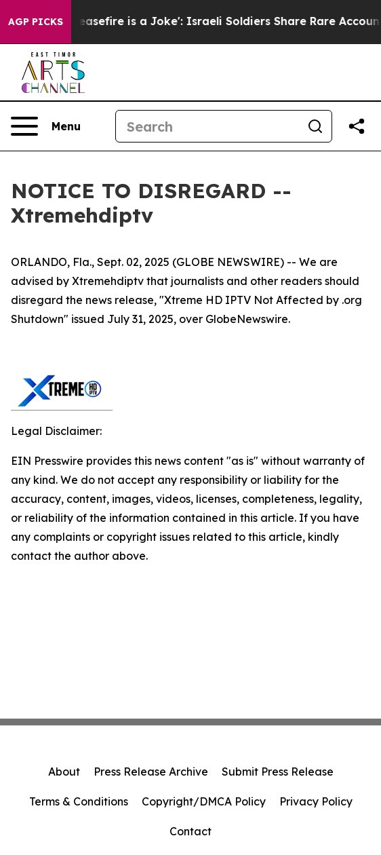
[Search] (207, 126)
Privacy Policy (316, 801)
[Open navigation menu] (46, 126)
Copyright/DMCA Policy (204, 801)
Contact (190, 831)
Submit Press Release (278, 771)
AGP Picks (35, 22)
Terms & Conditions (78, 801)
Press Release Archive (151, 771)
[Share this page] (356, 126)
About (64, 771)
